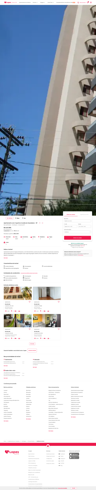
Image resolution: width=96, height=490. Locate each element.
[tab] (71, 214)
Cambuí (5, 390)
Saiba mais (82, 245)
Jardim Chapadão (8, 412)
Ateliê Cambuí (52, 406)
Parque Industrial (8, 418)
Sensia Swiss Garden (53, 418)
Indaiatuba (28, 404)
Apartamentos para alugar (77, 390)
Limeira (28, 408)
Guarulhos (28, 396)
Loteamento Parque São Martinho (11, 400)
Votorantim (28, 416)
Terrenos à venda (75, 398)
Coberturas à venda (75, 402)
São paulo (28, 392)
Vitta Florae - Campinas (54, 392)
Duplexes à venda (75, 408)
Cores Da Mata (52, 422)
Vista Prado (51, 396)
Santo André (29, 402)
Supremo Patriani (53, 414)
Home (5, 441)
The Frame (51, 424)
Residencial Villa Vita (53, 428)
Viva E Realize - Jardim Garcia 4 (56, 404)
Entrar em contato (77, 237)
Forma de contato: (67, 229)
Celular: (79, 224)
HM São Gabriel (52, 410)
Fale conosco (80, 255)
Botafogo (6, 406)
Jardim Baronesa (7, 398)
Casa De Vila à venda (76, 406)
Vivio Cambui (52, 426)
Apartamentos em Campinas (14, 441)
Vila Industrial (7, 396)
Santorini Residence (53, 402)
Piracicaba (28, 400)
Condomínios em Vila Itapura (77, 414)
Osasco (27, 406)
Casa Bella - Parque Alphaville (56, 412)
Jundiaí (27, 398)
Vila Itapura (6, 402)
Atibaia (28, 414)
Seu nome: (66, 218)
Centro (5, 392)
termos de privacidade (62, 488)
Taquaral (6, 410)
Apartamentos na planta (77, 392)
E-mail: (65, 224)
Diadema (28, 412)
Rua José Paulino (31, 441)
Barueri (27, 410)
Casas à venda (74, 394)
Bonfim (5, 404)
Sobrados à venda (75, 400)
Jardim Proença (7, 416)
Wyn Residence (52, 394)
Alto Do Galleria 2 (53, 398)
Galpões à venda (75, 404)
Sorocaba (28, 394)
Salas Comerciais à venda (77, 396)
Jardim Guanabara (8, 414)
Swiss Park (6, 394)
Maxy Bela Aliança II (53, 408)
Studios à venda (74, 410)
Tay (49, 400)
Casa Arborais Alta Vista (54, 420)
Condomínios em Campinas (77, 412)
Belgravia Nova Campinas (55, 390)
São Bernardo (7, 408)
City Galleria (51, 416)
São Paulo (28, 390)
